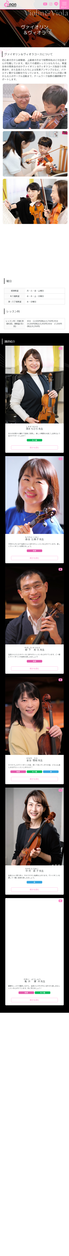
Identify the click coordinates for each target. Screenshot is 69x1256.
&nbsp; (34, 249)
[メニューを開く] (64, 4)
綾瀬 (34, 550)
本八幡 (34, 440)
